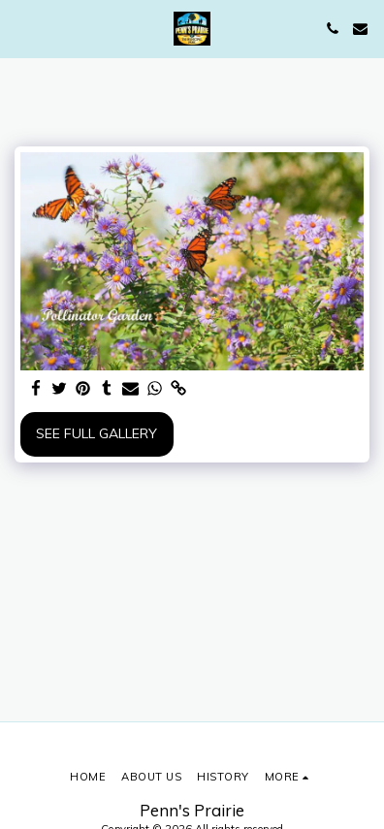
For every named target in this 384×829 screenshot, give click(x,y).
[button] (21, 28)
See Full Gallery (96, 433)
